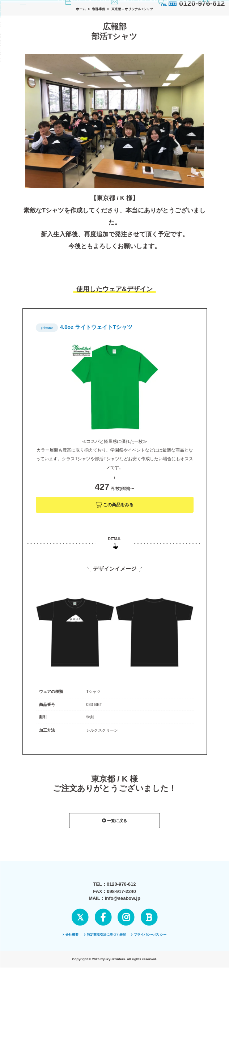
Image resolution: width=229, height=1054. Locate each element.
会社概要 (71, 1006)
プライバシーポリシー (148, 1006)
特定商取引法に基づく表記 (105, 1006)
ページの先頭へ (114, 1030)
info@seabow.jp (122, 970)
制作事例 (98, 63)
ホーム (81, 63)
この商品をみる (115, 559)
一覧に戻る (114, 875)
